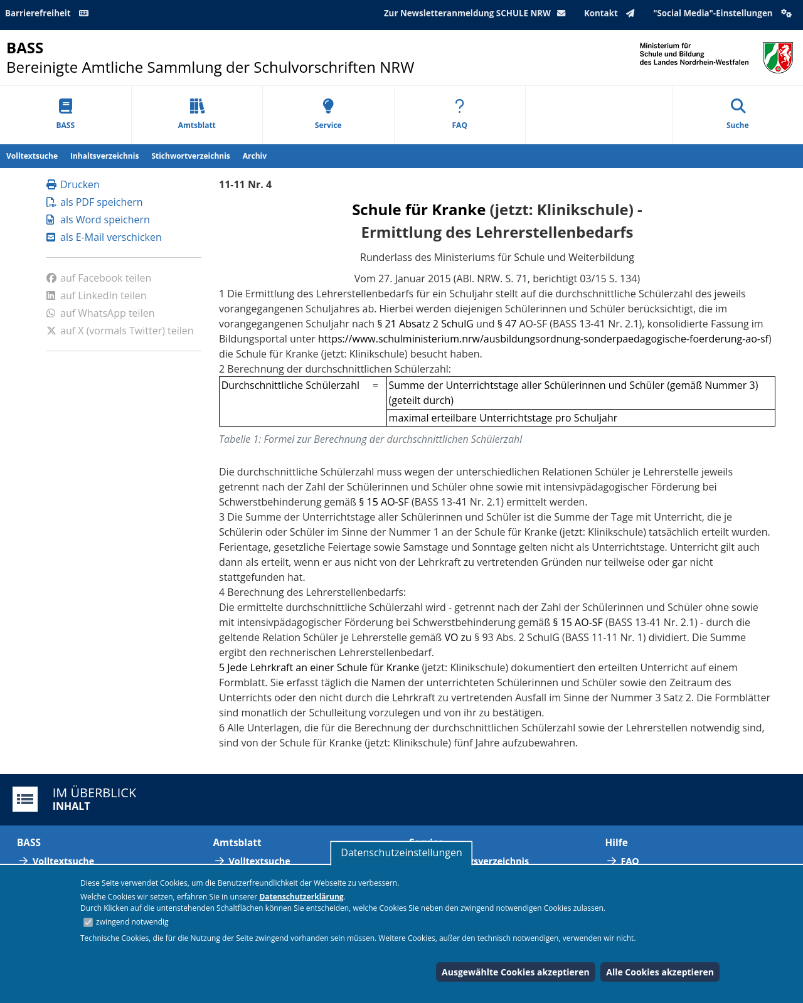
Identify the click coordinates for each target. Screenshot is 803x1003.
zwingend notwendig (132, 921)
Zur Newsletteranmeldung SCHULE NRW (477, 13)
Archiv (255, 156)
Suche (737, 114)
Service (328, 114)
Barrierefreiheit (49, 13)
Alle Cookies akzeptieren (660, 972)
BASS (65, 114)
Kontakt (612, 13)
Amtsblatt (197, 114)
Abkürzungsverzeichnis (477, 861)
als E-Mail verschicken (104, 237)
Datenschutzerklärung (301, 896)
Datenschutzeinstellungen (401, 852)
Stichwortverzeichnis (190, 156)
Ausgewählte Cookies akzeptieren (516, 972)
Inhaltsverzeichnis (104, 156)
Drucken (73, 184)
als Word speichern (98, 219)
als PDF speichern (94, 202)
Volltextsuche (32, 156)
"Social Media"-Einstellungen (724, 13)
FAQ (459, 114)
